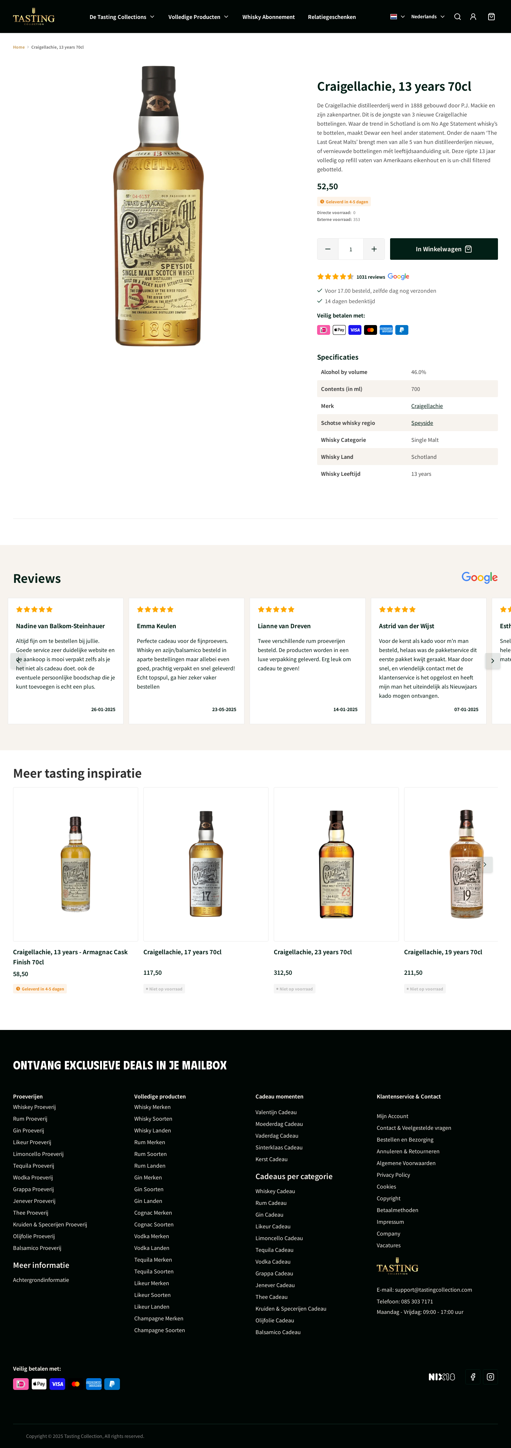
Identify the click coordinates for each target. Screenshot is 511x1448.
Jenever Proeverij (34, 1201)
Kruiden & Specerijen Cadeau (291, 1308)
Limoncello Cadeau (279, 1238)
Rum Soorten (150, 1154)
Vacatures (389, 1245)
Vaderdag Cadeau (277, 1135)
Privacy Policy (393, 1174)
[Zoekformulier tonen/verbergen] (457, 17)
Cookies (386, 1186)
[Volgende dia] (493, 661)
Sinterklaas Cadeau (279, 1147)
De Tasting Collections (118, 17)
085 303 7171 (417, 1301)
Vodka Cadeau (273, 1261)
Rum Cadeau (271, 1203)
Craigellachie (427, 406)
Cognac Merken (153, 1212)
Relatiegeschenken (332, 17)
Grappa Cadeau (274, 1273)
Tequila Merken (153, 1259)
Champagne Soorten (159, 1330)
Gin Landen (148, 1201)
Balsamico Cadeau (278, 1332)
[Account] (473, 17)
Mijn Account (392, 1116)
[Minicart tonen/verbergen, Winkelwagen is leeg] (491, 16)
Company (388, 1233)
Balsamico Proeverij (37, 1248)
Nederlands (428, 16)
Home (19, 47)
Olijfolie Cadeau (275, 1320)
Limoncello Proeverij (38, 1154)
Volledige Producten (194, 17)
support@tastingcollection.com (433, 1289)
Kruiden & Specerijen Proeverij (50, 1224)
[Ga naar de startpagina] (34, 16)
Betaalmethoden (397, 1210)
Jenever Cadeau (275, 1285)
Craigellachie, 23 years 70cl (313, 951)
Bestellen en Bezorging (405, 1139)
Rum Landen (150, 1165)
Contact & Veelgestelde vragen (414, 1127)
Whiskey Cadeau (275, 1191)
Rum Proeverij (30, 1118)
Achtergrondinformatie (41, 1280)
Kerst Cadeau (272, 1159)
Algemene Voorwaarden (406, 1163)
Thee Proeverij (30, 1212)
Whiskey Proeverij (34, 1107)
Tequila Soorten (154, 1271)
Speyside (422, 423)
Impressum (390, 1221)
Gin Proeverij (28, 1130)
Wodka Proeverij (33, 1177)
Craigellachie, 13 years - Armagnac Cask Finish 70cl (70, 956)
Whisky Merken (152, 1107)
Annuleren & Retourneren (408, 1151)
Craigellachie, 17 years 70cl (182, 951)
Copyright (389, 1198)
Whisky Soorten (153, 1118)
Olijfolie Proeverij (34, 1236)
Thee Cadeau (272, 1296)
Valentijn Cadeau (276, 1112)
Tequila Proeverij (33, 1165)
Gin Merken (148, 1177)
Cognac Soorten (154, 1224)
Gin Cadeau (270, 1214)
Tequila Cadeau (275, 1249)
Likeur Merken (151, 1283)
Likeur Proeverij (32, 1142)
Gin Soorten (149, 1189)
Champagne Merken (158, 1318)
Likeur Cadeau (273, 1226)
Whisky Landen (152, 1130)
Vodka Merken (151, 1236)
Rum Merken (149, 1142)
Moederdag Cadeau (279, 1124)
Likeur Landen (151, 1306)
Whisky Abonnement (268, 17)
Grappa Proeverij (33, 1189)
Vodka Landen (151, 1248)
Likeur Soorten (152, 1295)
